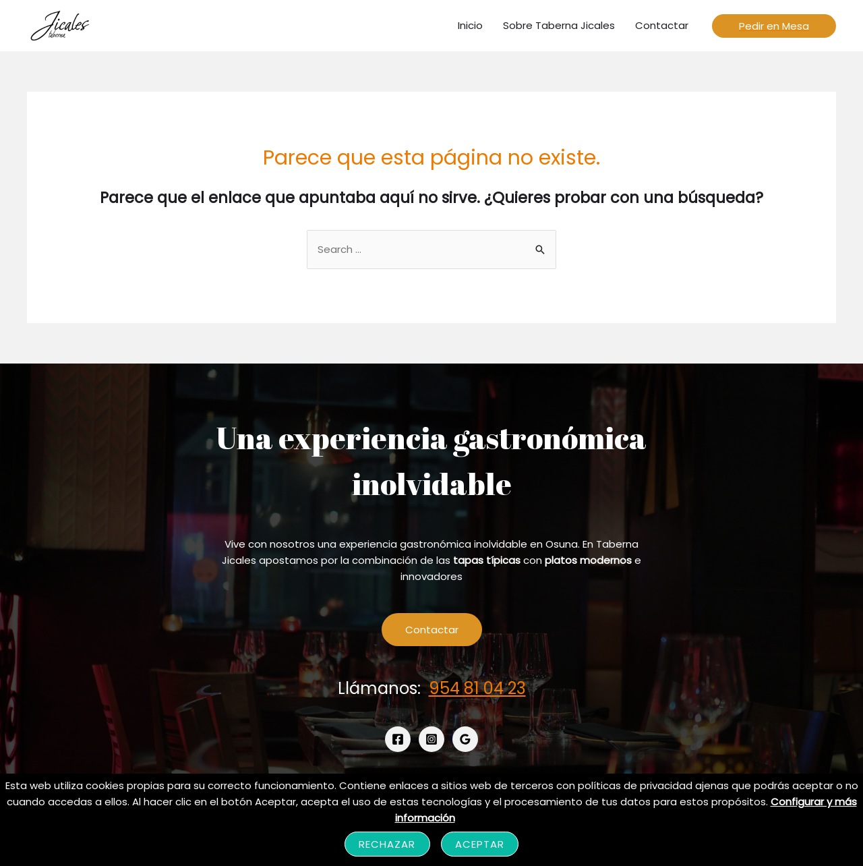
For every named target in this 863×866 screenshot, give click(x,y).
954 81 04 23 (477, 688)
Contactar (431, 630)
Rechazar (387, 844)
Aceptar (480, 844)
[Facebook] (398, 739)
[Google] (465, 739)
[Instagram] (431, 739)
